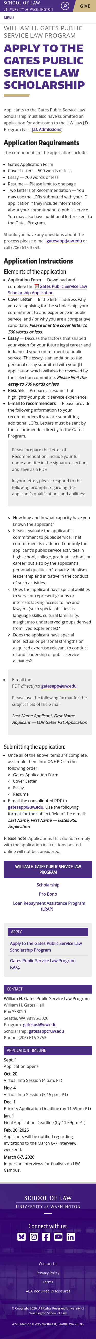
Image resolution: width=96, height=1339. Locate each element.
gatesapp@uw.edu (64, 241)
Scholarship (48, 885)
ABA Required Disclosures (48, 1291)
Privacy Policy (48, 1272)
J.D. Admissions (46, 129)
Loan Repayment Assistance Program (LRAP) (49, 906)
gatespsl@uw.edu (40, 1024)
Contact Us (48, 1263)
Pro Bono (48, 894)
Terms (48, 1281)
